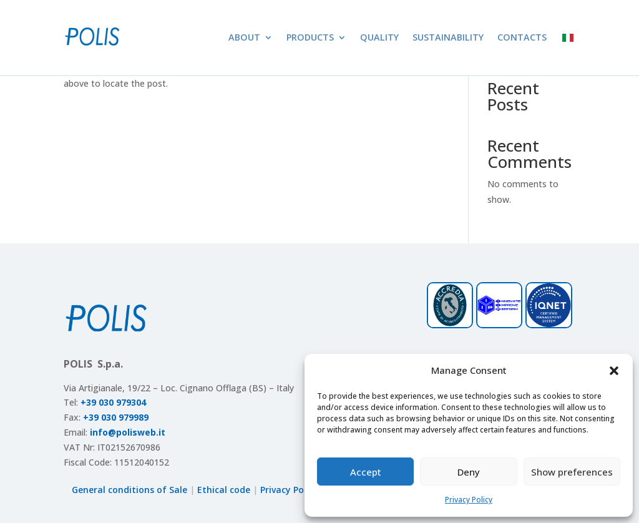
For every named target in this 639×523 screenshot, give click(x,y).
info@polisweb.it (127, 432)
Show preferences (572, 472)
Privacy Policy (468, 499)
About (244, 37)
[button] (614, 370)
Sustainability (448, 37)
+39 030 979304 (113, 402)
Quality (379, 37)
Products (310, 37)
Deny (468, 472)
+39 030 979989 (116, 417)
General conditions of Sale (129, 490)
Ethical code (223, 490)
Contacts (522, 37)
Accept (365, 472)
